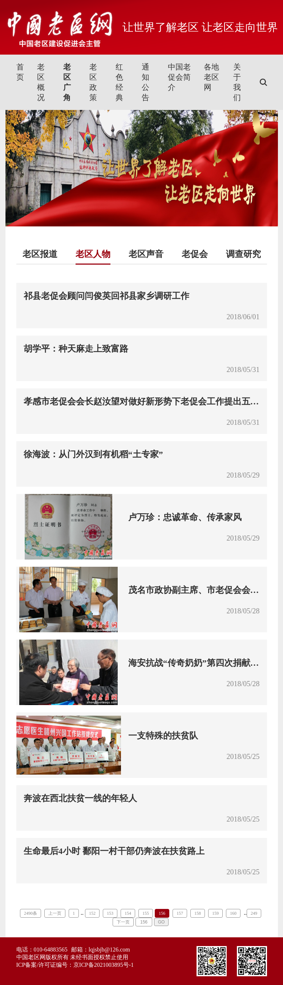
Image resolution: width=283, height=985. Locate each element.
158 (197, 913)
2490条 (30, 913)
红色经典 (119, 82)
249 (254, 913)
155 (145, 913)
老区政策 (93, 82)
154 (128, 913)
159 (215, 913)
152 (92, 913)
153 (110, 913)
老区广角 (67, 82)
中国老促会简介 (179, 77)
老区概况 (41, 82)
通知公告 (145, 82)
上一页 (54, 913)
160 (233, 913)
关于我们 (237, 82)
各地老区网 (211, 77)
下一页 (123, 922)
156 (162, 913)
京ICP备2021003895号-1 (103, 965)
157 (180, 913)
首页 (20, 72)
